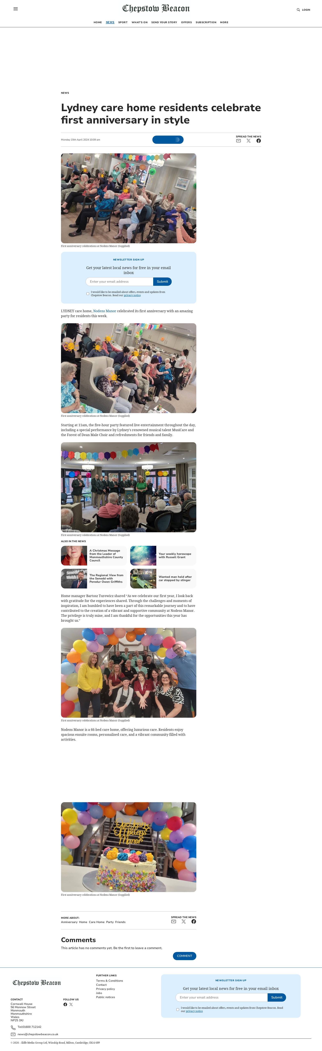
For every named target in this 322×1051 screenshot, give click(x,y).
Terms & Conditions (109, 981)
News (65, 93)
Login (306, 9)
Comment (184, 956)
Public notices (105, 997)
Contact (101, 985)
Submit (162, 281)
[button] (16, 9)
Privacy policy (105, 989)
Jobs (99, 993)
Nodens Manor (105, 311)
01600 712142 (31, 1027)
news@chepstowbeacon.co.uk (38, 1034)
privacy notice (132, 295)
